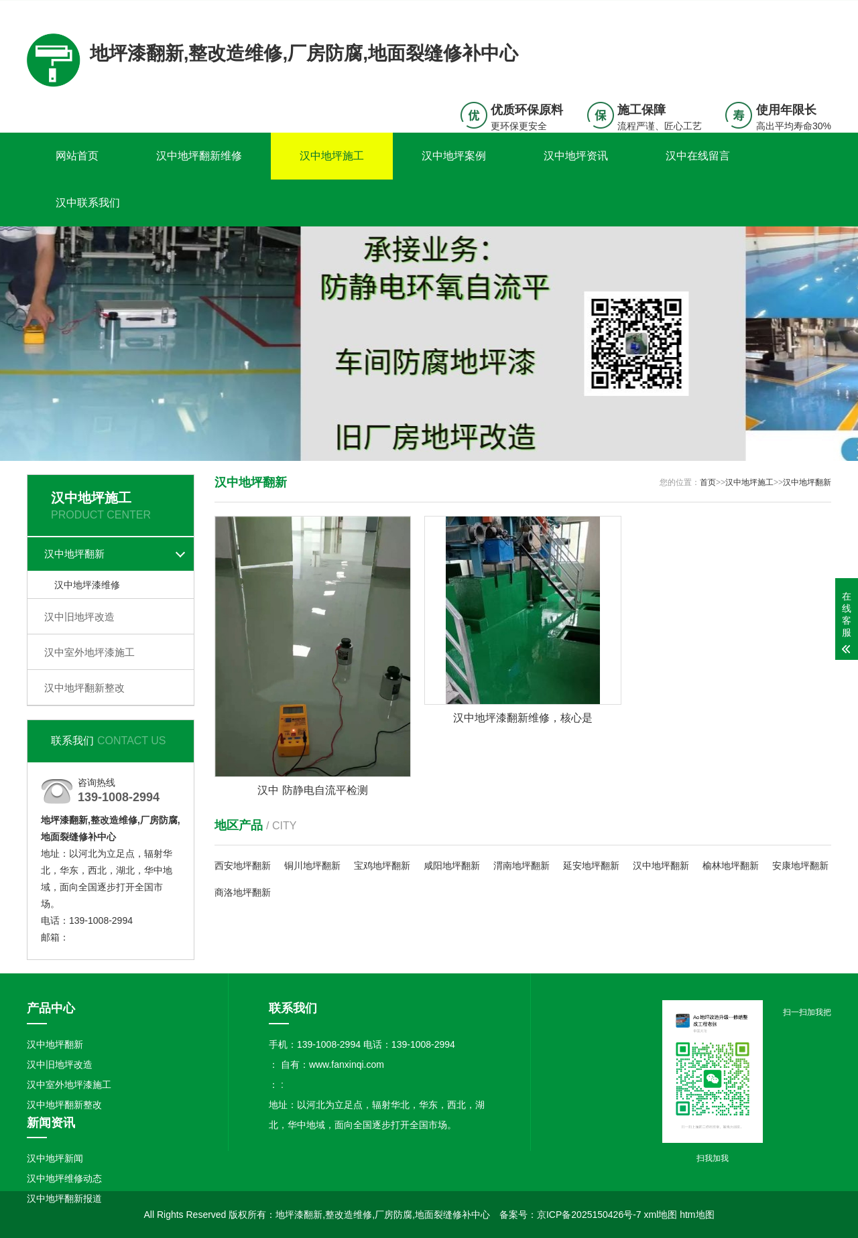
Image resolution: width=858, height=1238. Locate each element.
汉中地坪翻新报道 (64, 1198)
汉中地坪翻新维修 (199, 155)
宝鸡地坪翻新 (382, 865)
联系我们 (747, 10)
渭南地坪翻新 (521, 865)
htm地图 (697, 1214)
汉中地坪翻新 (74, 553)
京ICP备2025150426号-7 (589, 1214)
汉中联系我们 (88, 202)
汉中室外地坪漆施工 (89, 652)
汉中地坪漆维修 (87, 584)
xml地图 (661, 1214)
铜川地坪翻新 (312, 865)
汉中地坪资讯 (576, 155)
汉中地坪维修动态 (64, 1178)
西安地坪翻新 (242, 865)
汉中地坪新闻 (55, 1158)
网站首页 (77, 155)
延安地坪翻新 (591, 865)
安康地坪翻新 (800, 865)
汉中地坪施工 (332, 155)
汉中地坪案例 (454, 155)
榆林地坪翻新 (730, 865)
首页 (708, 482)
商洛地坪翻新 (242, 892)
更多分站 (812, 10)
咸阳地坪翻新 (452, 865)
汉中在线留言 (698, 155)
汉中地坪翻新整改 (84, 687)
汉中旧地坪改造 (79, 616)
